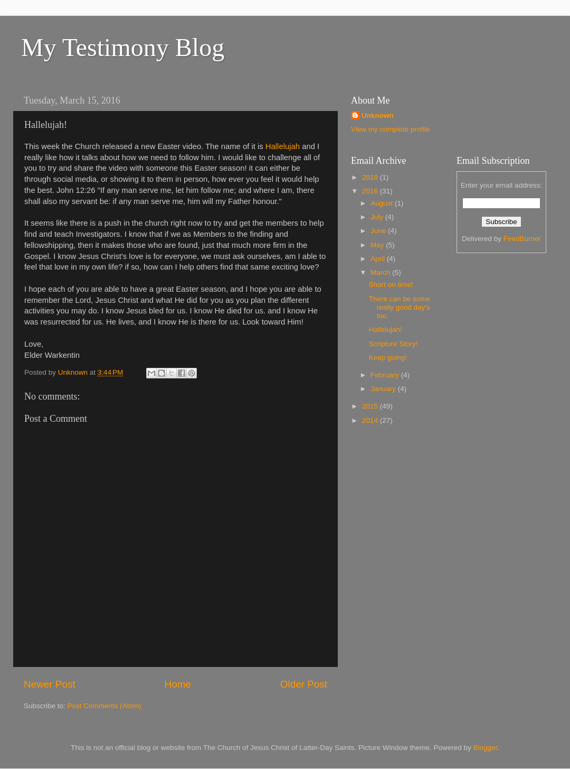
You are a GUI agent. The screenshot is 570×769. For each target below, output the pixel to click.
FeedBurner (522, 239)
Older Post (303, 684)
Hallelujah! (385, 329)
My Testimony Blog (122, 47)
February (385, 375)
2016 (371, 191)
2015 (371, 406)
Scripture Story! (393, 344)
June (379, 231)
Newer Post (49, 684)
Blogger (485, 748)
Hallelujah (282, 146)
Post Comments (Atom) (104, 706)
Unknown (378, 115)
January (384, 389)
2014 (371, 420)
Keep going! (388, 358)
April (378, 259)
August (382, 203)
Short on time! (391, 285)
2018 (371, 177)
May (378, 245)
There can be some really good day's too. (399, 307)
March (381, 272)
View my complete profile (390, 129)
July (377, 217)
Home (178, 684)
